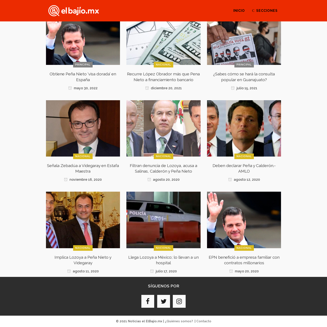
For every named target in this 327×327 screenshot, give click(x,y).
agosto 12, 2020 (244, 180)
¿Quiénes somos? (179, 321)
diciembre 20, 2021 (163, 88)
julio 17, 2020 (163, 271)
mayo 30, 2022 (83, 88)
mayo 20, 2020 (244, 271)
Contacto (203, 321)
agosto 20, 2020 (163, 180)
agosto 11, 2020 (83, 271)
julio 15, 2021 (244, 88)
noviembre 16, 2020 (83, 180)
